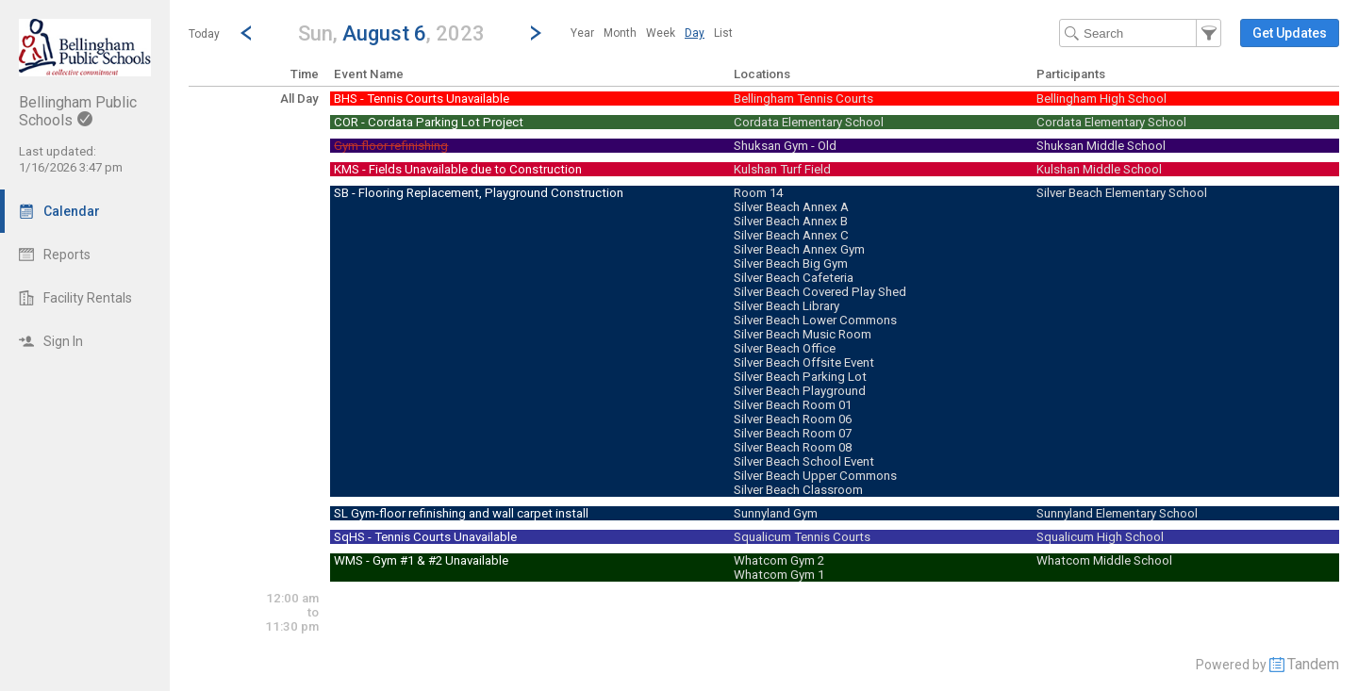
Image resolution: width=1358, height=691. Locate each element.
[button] (391, 32)
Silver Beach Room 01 (793, 405)
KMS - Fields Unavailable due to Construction (458, 169)
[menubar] (651, 33)
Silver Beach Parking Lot (800, 377)
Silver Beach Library (786, 306)
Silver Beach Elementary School (1121, 193)
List (723, 33)
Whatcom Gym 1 (779, 575)
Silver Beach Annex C (791, 235)
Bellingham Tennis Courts (803, 98)
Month (620, 33)
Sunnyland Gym (776, 513)
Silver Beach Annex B (791, 221)
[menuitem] (582, 33)
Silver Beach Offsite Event (804, 362)
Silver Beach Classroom (798, 490)
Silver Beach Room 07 (793, 433)
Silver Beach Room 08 (793, 447)
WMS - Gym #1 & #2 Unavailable (421, 560)
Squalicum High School (1100, 537)
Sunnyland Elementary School (1117, 513)
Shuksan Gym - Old (785, 146)
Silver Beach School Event (804, 461)
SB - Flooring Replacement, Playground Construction (478, 193)
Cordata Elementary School (809, 122)
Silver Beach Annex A (791, 207)
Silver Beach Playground (800, 391)
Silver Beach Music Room (802, 334)
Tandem (1313, 664)
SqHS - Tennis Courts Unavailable (425, 537)
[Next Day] (535, 33)
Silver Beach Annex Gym (799, 249)
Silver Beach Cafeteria (793, 278)
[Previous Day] (246, 33)
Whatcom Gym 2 (779, 560)
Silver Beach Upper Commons (815, 476)
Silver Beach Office (785, 348)
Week (660, 33)
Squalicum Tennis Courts (802, 537)
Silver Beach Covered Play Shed (820, 292)
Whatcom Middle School (1104, 560)
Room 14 (758, 193)
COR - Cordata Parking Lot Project (428, 122)
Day (694, 33)
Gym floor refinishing (391, 146)
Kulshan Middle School (1099, 169)
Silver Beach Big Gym (791, 263)
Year (582, 33)
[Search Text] (1140, 33)
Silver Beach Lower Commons (815, 320)
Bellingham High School (1101, 98)
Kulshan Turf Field (782, 169)
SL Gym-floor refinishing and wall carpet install (461, 513)
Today (204, 34)
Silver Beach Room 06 (793, 419)
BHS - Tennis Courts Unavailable (421, 98)
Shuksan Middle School (1101, 146)
